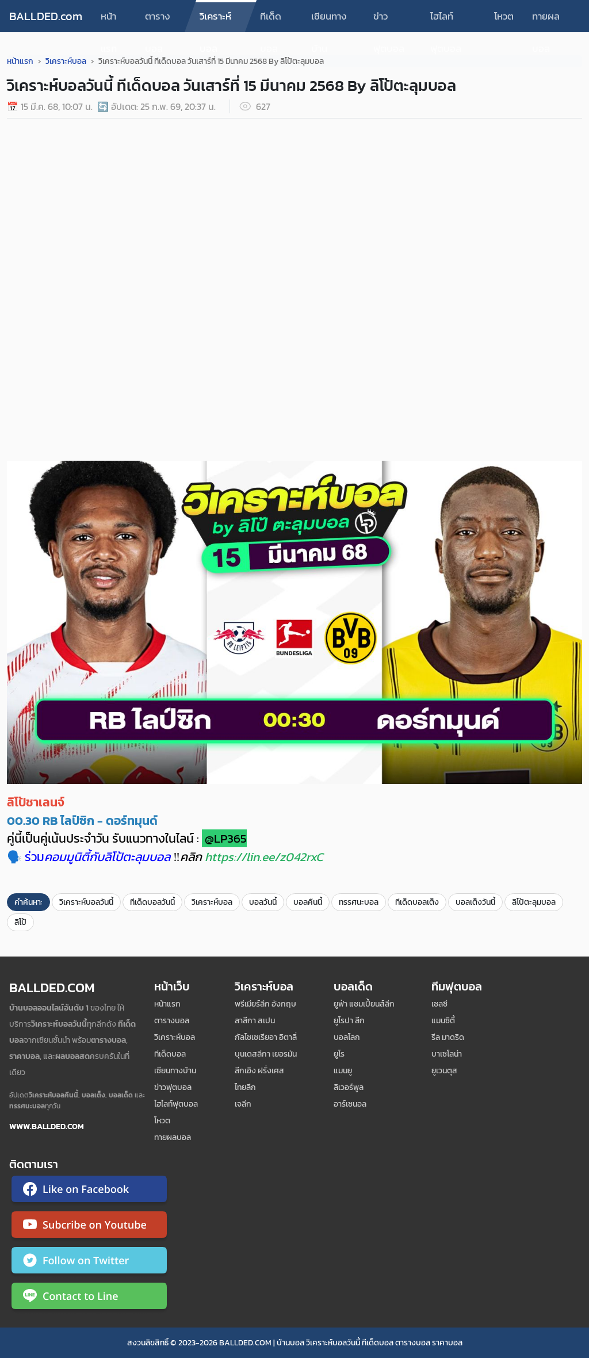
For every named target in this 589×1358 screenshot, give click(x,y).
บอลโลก (347, 1037)
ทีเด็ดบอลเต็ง (417, 902)
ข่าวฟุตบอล (388, 20)
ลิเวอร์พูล (349, 1087)
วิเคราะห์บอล (215, 20)
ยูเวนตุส (444, 1071)
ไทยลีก (245, 1087)
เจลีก (243, 1104)
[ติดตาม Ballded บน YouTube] (89, 1226)
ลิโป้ (20, 922)
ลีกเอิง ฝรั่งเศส (259, 1071)
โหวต (504, 16)
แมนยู (343, 1071)
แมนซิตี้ (443, 1021)
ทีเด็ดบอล (270, 20)
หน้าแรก (109, 20)
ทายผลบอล (546, 20)
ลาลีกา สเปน (255, 1021)
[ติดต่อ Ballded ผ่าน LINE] (89, 1298)
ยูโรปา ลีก (349, 1021)
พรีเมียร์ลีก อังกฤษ (265, 1004)
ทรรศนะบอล (358, 902)
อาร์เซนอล (350, 1104)
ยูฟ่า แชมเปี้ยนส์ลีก (364, 1004)
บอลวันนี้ (263, 902)
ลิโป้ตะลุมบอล (534, 902)
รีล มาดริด (447, 1037)
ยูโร (339, 1054)
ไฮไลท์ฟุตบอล (445, 20)
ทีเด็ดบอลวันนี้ (152, 902)
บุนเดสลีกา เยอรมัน (266, 1054)
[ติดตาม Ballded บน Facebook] (89, 1191)
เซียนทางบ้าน (329, 20)
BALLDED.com (45, 16)
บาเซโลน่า (446, 1054)
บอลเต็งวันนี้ (475, 902)
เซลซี (439, 1004)
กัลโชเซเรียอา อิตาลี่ (266, 1037)
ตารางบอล (157, 20)
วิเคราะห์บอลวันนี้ (86, 902)
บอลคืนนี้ (307, 902)
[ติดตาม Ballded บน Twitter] (89, 1262)
